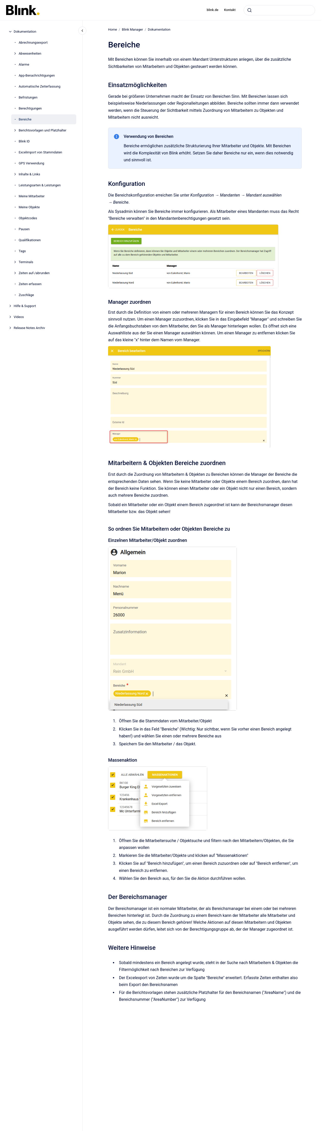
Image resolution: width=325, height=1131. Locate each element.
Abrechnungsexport (33, 42)
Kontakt (230, 10)
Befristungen (28, 97)
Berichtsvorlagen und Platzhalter (42, 130)
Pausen (24, 229)
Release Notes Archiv (29, 328)
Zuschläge (26, 295)
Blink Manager (132, 29)
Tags (22, 251)
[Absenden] (249, 10)
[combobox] (279, 10)
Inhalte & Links (29, 174)
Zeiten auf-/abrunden (34, 273)
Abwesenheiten (30, 53)
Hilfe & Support (25, 306)
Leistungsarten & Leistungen (40, 185)
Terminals (26, 262)
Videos (19, 317)
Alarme (24, 64)
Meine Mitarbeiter (32, 196)
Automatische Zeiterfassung (39, 86)
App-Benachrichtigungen (37, 75)
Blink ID (24, 141)
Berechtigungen (30, 108)
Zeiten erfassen (30, 284)
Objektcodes (28, 218)
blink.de (212, 10)
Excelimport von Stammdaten (40, 152)
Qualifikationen (30, 240)
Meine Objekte (29, 207)
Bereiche (25, 119)
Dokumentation (25, 31)
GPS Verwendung (31, 163)
